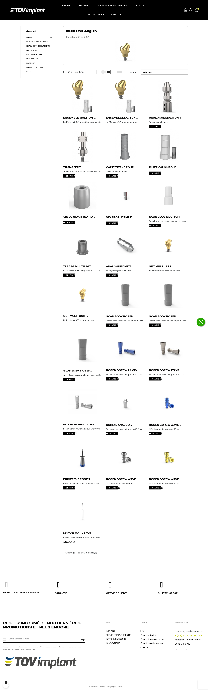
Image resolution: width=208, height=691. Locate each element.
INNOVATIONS (31, 50)
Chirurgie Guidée (34, 54)
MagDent (30, 63)
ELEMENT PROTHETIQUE (118, 635)
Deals (28, 72)
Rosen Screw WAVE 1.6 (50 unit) (164, 479)
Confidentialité (148, 635)
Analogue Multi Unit (165, 117)
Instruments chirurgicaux (38, 46)
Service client (116, 593)
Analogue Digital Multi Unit (119, 266)
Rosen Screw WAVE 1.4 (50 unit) (164, 424)
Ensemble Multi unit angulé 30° (79, 117)
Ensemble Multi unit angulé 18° (122, 117)
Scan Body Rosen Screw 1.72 (76, 370)
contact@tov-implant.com (189, 631)
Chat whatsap (168, 593)
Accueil (31, 31)
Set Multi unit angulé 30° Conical (78, 316)
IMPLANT (110, 630)
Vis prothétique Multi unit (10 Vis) (119, 217)
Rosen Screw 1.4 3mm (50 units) (79, 424)
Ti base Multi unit (77, 266)
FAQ (142, 630)
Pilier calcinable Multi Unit (162, 167)
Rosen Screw (32, 59)
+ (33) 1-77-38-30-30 (188, 635)
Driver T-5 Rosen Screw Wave (76, 479)
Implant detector (34, 67)
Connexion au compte (152, 639)
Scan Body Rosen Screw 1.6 (119, 316)
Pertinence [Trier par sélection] (164, 72)
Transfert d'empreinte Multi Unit (77, 167)
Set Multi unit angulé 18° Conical (163, 266)
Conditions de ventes (151, 643)
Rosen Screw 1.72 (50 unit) (165, 370)
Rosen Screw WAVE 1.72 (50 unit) (121, 479)
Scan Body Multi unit (165, 216)
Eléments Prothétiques (37, 42)
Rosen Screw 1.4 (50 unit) (121, 370)
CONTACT (145, 647)
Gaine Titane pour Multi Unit (120, 167)
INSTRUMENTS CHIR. (116, 639)
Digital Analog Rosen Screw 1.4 (119, 424)
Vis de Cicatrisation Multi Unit (79, 216)
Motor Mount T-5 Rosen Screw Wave (78, 533)
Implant (29, 37)
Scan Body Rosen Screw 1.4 (162, 316)
